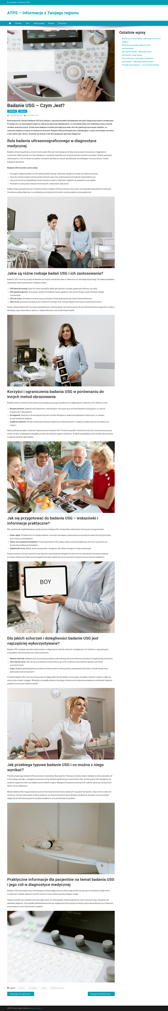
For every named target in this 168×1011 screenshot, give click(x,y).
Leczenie (21, 988)
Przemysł (62, 23)
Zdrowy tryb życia (57, 988)
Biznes (51, 23)
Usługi (43, 988)
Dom (28, 23)
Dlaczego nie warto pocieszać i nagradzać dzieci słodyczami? (22, 994)
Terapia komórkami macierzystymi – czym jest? (102, 994)
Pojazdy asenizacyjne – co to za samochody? (140, 65)
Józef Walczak (32, 115)
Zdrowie (18, 23)
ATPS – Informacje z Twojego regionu (43, 12)
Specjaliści (33, 988)
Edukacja (12, 111)
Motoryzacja (39, 23)
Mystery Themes (35, 1008)
